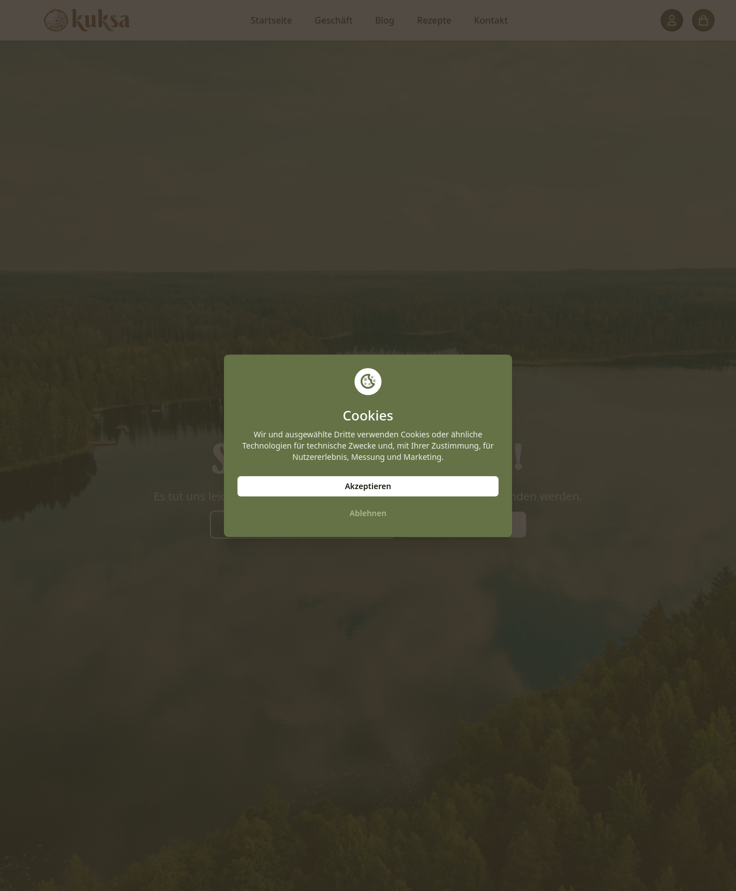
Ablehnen (367, 513)
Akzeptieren (368, 486)
